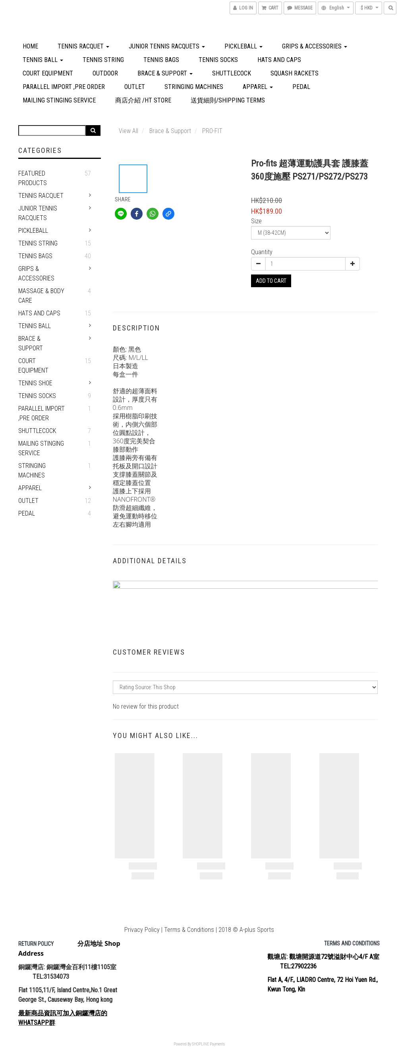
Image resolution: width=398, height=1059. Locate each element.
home (30, 46)
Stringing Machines (193, 87)
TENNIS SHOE (35, 383)
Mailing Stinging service (59, 100)
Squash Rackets (294, 73)
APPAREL (258, 87)
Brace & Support (165, 73)
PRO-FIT (212, 131)
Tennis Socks (218, 60)
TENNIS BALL (43, 60)
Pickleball (243, 46)
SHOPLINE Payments (208, 1044)
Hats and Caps (279, 60)
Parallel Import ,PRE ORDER (64, 87)
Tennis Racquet (83, 46)
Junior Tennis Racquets (167, 46)
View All (128, 131)
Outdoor (105, 73)
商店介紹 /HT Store (143, 100)
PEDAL (301, 87)
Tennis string (103, 60)
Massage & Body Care (41, 295)
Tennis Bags (161, 60)
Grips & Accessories (314, 46)
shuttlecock (231, 73)
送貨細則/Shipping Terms (228, 100)
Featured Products (32, 178)
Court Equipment (48, 73)
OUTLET (134, 87)
